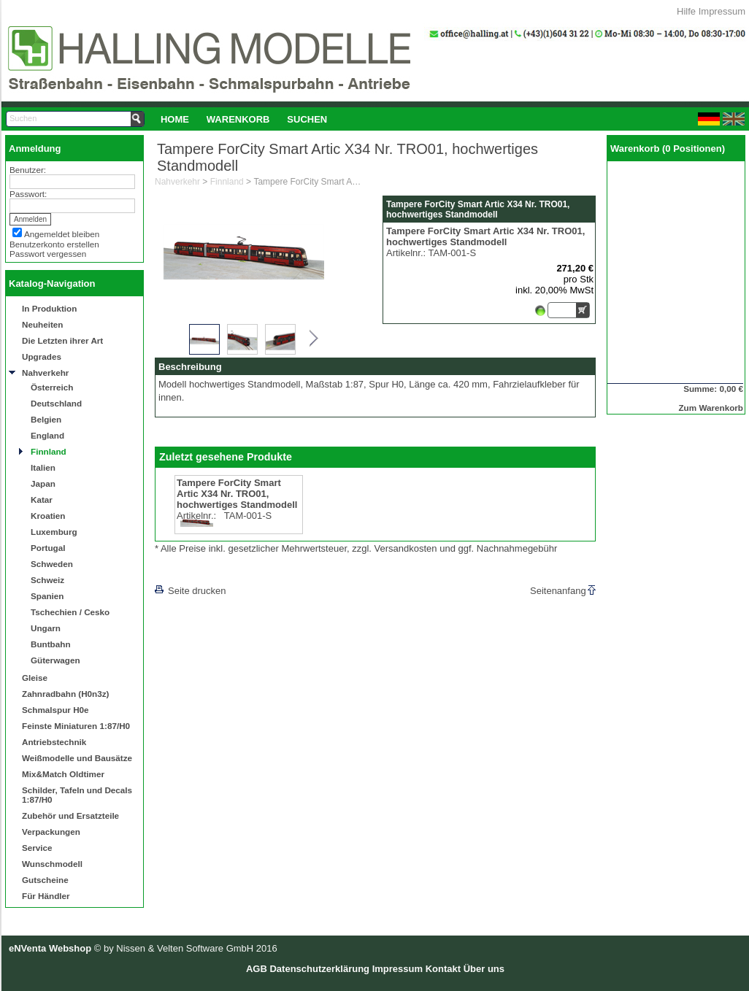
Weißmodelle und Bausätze (77, 758)
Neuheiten (43, 324)
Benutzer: (27, 169)
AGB (256, 968)
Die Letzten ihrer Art (62, 340)
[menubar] (244, 119)
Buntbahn (51, 644)
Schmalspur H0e (55, 709)
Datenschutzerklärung (319, 968)
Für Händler (46, 896)
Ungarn (46, 628)
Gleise (34, 677)
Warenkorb (238, 119)
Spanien (47, 596)
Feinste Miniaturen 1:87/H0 (76, 725)
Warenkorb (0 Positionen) (667, 148)
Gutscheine (45, 879)
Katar (42, 499)
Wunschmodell (52, 863)
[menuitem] (175, 119)
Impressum (722, 11)
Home (175, 119)
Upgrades (41, 356)
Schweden (52, 563)
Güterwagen (55, 660)
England (47, 435)
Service (37, 847)
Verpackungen (51, 831)
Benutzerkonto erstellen (54, 244)
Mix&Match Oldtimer (63, 774)
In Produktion (49, 308)
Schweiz (47, 580)
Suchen (307, 119)
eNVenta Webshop (50, 948)
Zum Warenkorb (710, 407)
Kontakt (443, 968)
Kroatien (48, 515)
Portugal (48, 547)
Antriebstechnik (54, 742)
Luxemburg (54, 531)
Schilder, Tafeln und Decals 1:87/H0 (77, 794)
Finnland (48, 451)
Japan (43, 483)
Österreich (52, 387)
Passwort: (28, 193)
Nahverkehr (45, 372)
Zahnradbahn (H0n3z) (65, 693)
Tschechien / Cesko (70, 612)
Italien (43, 467)
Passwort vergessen (47, 253)
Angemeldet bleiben (61, 234)
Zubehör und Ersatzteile (70, 815)
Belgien (46, 419)
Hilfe (686, 11)
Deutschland (56, 403)
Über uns (484, 968)
